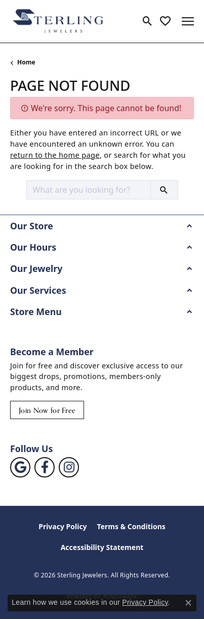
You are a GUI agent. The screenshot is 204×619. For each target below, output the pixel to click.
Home (26, 62)
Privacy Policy (62, 526)
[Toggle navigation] (188, 21)
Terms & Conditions (131, 526)
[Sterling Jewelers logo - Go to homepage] (58, 21)
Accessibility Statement (102, 547)
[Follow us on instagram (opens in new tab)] (69, 467)
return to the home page (55, 155)
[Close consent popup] (188, 603)
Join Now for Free (47, 410)
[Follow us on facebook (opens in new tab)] (44, 467)
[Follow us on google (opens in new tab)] (20, 467)
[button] (147, 21)
